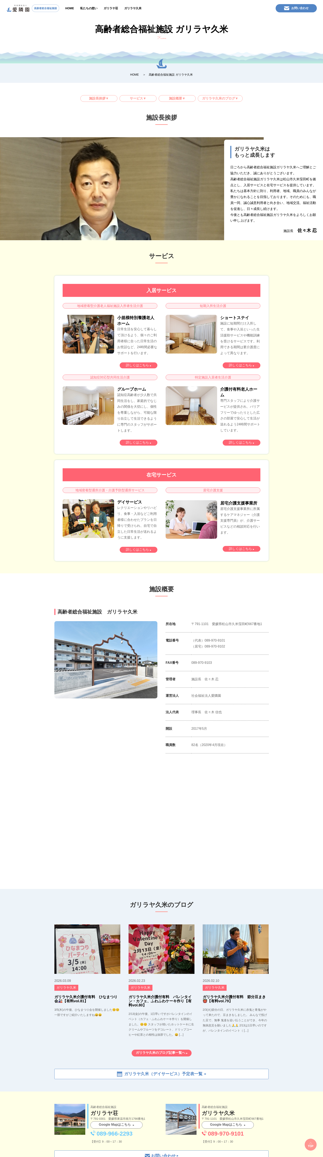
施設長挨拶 (97, 98)
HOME (69, 8)
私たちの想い (88, 8)
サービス (136, 98)
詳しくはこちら (137, 365)
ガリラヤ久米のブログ (218, 98)
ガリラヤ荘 (111, 8)
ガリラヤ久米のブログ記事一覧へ (160, 1052)
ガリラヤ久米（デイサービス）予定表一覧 (163, 1074)
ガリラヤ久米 (133, 8)
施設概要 (175, 98)
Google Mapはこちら (115, 1124)
